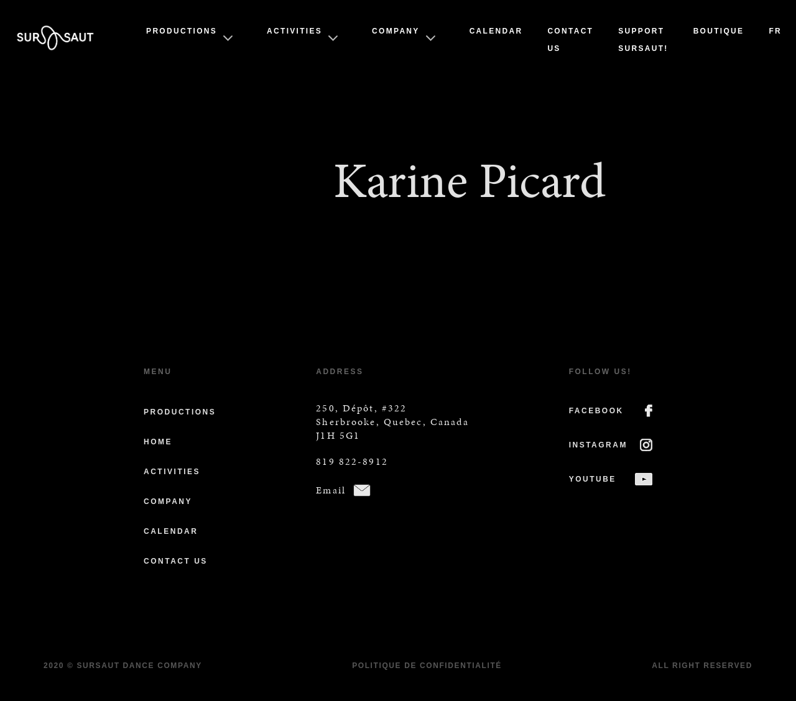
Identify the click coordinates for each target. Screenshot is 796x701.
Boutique (718, 31)
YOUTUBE (592, 479)
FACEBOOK (596, 410)
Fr (775, 31)
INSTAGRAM (598, 445)
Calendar (496, 31)
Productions (181, 31)
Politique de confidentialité (427, 665)
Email (331, 490)
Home (158, 442)
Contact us (176, 561)
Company (396, 31)
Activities (294, 31)
